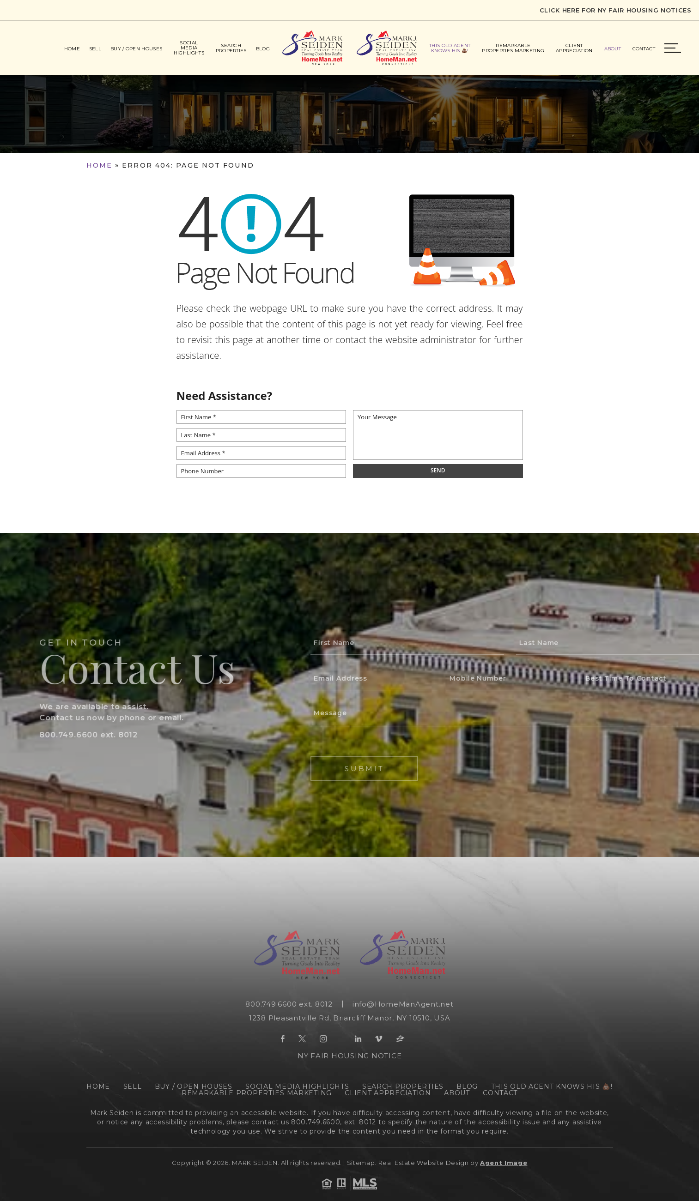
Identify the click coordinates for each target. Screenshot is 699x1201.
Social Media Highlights (189, 47)
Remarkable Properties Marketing (513, 48)
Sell (95, 48)
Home (72, 48)
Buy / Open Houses (136, 48)
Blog (263, 48)
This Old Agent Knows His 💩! (449, 48)
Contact (643, 48)
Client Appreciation (574, 48)
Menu (672, 48)
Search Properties (231, 48)
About (612, 48)
